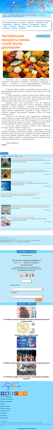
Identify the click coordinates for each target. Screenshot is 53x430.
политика (25, 24)
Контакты (4, 415)
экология (14, 28)
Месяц (17, 156)
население (39, 22)
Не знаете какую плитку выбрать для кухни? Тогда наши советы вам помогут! (31, 205)
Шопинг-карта (5, 411)
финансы (36, 26)
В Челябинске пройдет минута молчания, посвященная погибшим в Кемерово (26, 378)
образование (7, 24)
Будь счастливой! (6, 401)
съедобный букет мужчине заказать (8, 238)
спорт (5, 26)
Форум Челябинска (7, 399)
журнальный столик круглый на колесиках (20, 240)
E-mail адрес (14, 292)
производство (34, 24)
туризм (29, 26)
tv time (14, 241)
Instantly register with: (26, 255)
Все (21, 156)
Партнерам (4, 418)
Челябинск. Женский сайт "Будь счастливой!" (13, 7)
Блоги (3, 403)
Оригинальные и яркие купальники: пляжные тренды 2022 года (27, 169)
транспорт (21, 26)
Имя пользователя (15, 285)
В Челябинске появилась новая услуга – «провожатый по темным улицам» (20, 193)
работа (43, 24)
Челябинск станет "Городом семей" (26, 335)
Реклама (3, 413)
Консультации (5, 406)
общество (16, 24)
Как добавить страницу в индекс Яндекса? (22, 181)
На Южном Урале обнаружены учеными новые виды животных (27, 158)
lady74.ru (35, 422)
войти (20, 262)
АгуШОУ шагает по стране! (26, 349)
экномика (6, 28)
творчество (12, 26)
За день (4, 156)
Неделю (10, 156)
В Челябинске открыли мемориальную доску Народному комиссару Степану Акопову (26, 320)
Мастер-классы (6, 408)
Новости (5, 14)
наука (46, 22)
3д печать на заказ (4, 237)
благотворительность (10, 22)
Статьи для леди (6, 396)
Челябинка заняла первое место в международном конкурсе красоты (26, 363)
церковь (44, 26)
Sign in (38, 299)
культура (22, 22)
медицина (30, 22)
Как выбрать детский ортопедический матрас (22, 217)
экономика (22, 28)
